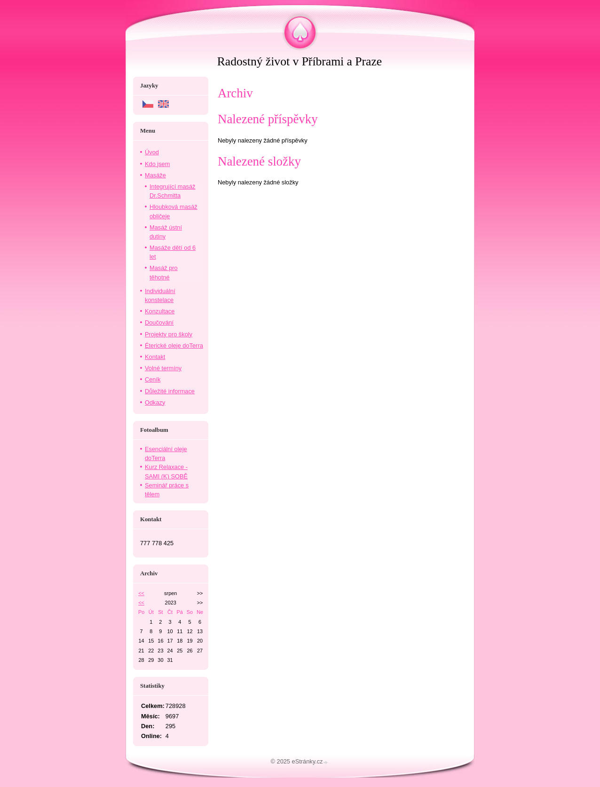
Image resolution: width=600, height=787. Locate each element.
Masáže (155, 175)
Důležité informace (170, 391)
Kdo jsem (157, 163)
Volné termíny (163, 368)
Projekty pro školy (168, 334)
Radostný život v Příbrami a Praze (299, 61)
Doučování (159, 322)
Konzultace (159, 311)
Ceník (152, 379)
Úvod (152, 152)
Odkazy (155, 402)
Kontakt (155, 356)
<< (141, 593)
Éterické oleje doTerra (174, 345)
